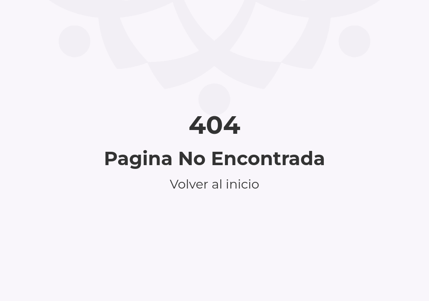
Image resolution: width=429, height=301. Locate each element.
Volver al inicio (214, 184)
